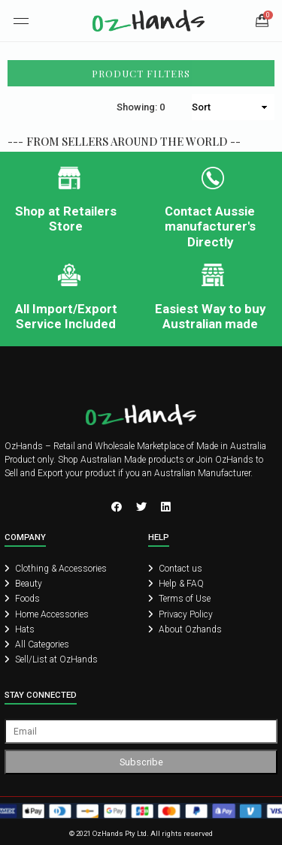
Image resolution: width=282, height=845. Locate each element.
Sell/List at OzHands (51, 659)
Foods (22, 598)
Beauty (23, 583)
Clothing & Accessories (56, 568)
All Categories (37, 644)
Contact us (175, 568)
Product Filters (141, 73)
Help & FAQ (176, 583)
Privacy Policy (180, 614)
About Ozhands (185, 629)
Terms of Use (179, 598)
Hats (20, 629)
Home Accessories (47, 614)
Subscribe (141, 762)
